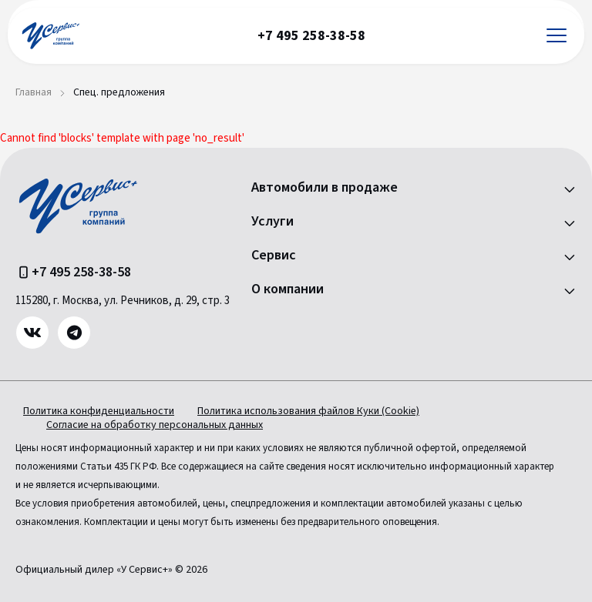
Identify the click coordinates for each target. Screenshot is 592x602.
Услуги (272, 221)
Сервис (273, 255)
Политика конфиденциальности (98, 411)
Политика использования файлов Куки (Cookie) (308, 411)
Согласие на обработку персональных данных (154, 425)
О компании (287, 289)
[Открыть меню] (557, 35)
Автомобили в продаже (324, 188)
